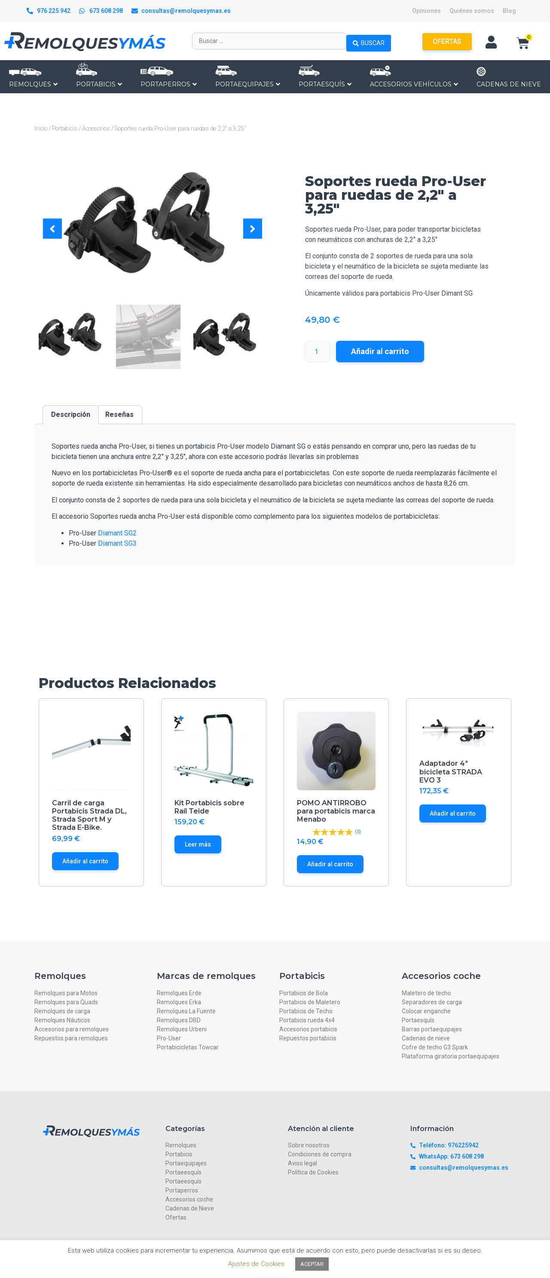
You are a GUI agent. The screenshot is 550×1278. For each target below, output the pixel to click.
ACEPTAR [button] (312, 1264)
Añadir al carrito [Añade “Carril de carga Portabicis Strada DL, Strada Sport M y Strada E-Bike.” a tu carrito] (85, 861)
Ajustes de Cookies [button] (256, 1264)
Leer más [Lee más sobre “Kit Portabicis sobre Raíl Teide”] (198, 844)
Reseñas (119, 414)
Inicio (40, 128)
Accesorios (96, 128)
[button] (52, 229)
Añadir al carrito (380, 351)
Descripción (70, 414)
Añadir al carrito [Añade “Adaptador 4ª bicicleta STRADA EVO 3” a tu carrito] (453, 813)
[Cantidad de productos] (317, 351)
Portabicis (64, 128)
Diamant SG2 (117, 533)
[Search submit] (368, 41)
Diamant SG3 (117, 543)
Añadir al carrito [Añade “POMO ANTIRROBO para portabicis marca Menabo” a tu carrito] (330, 864)
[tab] (71, 414)
